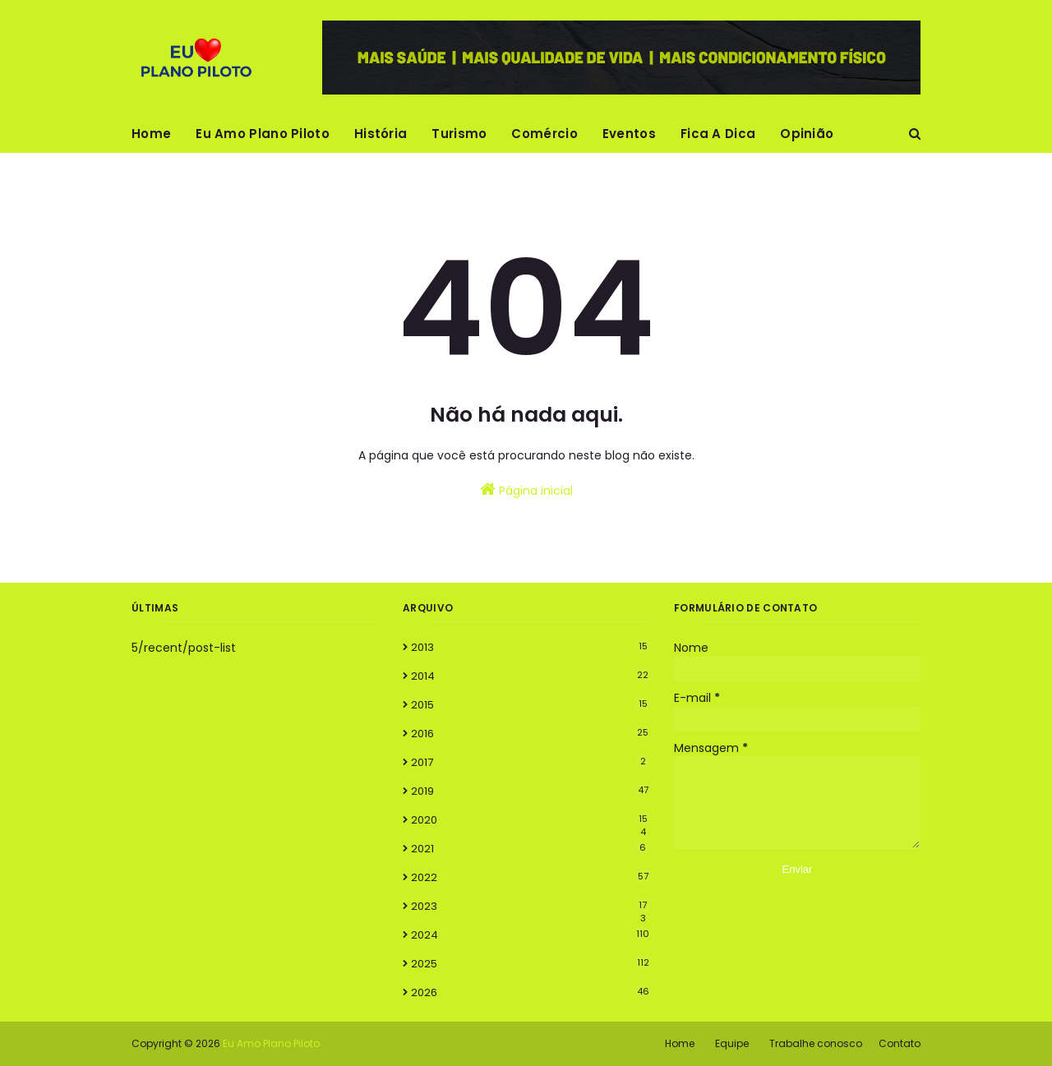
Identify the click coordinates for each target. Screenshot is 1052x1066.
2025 (530, 963)
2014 (530, 676)
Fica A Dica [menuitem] (718, 133)
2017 (530, 762)
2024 (530, 935)
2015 (530, 705)
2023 (530, 906)
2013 (530, 647)
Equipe (732, 1043)
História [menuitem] (380, 133)
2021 (530, 848)
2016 (530, 733)
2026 (530, 992)
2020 (530, 820)
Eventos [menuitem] (629, 133)
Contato (899, 1043)
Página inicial (526, 490)
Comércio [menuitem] (544, 133)
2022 (530, 877)
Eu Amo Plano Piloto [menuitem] (263, 133)
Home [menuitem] (151, 133)
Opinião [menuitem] (806, 133)
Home (679, 1043)
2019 (530, 791)
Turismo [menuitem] (459, 133)
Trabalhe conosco (815, 1043)
